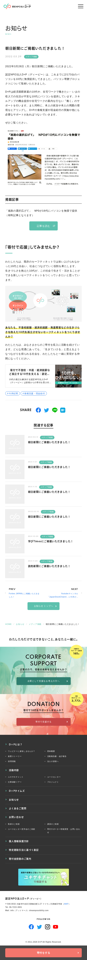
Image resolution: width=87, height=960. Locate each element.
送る (55, 410)
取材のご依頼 (14, 824)
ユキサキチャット (16, 777)
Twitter (39, 926)
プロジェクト (53, 782)
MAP (66, 904)
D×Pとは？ (15, 744)
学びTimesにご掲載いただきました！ (50, 541)
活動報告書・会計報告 (57, 756)
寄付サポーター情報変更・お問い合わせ (63, 830)
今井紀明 (13, 393)
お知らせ (14, 799)
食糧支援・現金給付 (34, 393)
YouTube (55, 926)
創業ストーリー (15, 756)
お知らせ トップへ (43, 606)
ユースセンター (54, 777)
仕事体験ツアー (15, 782)
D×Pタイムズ (17, 790)
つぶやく (46, 410)
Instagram (47, 926)
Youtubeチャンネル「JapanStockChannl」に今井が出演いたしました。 (62, 596)
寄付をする (43, 952)
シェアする (38, 410)
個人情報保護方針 (19, 841)
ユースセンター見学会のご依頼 (21, 829)
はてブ (62, 410)
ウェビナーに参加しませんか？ (21, 751)
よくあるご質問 (17, 808)
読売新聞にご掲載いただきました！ (49, 566)
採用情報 (12, 761)
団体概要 (51, 751)
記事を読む (43, 225)
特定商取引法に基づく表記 (24, 849)
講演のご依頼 (53, 824)
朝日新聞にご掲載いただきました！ (49, 442)
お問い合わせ (16, 817)
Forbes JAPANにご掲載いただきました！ (24, 595)
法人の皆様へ (53, 761)
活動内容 (14, 770)
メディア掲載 (31, 57)
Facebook (31, 926)
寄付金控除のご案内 (20, 858)
